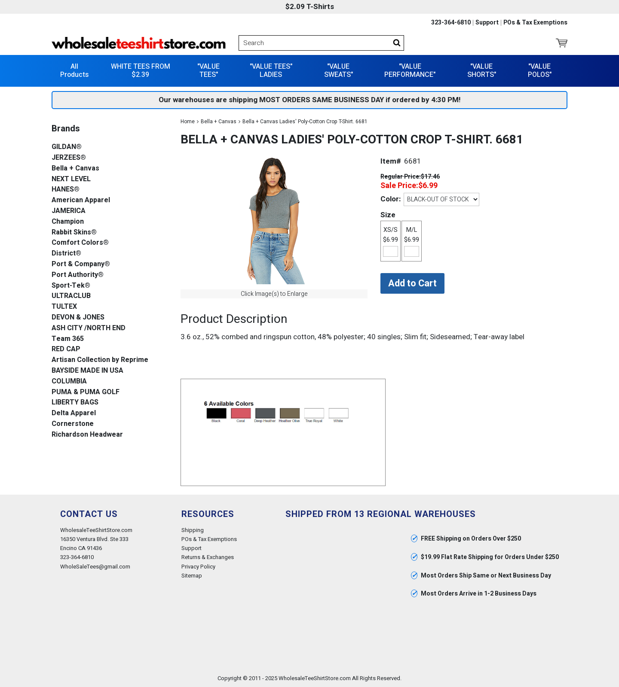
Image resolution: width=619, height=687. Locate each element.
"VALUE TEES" (208, 70)
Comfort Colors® (80, 242)
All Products (74, 70)
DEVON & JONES (78, 317)
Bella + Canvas (218, 121)
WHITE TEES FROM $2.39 (140, 70)
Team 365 (68, 339)
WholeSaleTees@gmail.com (95, 566)
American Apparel (81, 200)
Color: (390, 199)
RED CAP (66, 349)
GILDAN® (67, 147)
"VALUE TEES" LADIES (271, 70)
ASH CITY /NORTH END (89, 328)
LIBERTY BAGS (75, 402)
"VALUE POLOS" (540, 70)
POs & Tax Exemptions (535, 23)
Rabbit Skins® (74, 232)
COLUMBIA (69, 381)
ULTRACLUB (71, 296)
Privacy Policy (198, 566)
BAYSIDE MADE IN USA (87, 370)
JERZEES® (69, 157)
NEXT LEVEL (71, 179)
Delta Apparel (74, 413)
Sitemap (191, 575)
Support (487, 23)
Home (188, 121)
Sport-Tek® (71, 285)
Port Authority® (78, 275)
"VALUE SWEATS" (338, 70)
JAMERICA (69, 211)
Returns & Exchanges (207, 557)
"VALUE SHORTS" (481, 70)
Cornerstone (73, 424)
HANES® (66, 189)
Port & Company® (81, 264)
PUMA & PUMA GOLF (86, 392)
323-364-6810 (451, 23)
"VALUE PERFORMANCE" (409, 70)
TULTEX (64, 306)
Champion (68, 221)
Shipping (192, 530)
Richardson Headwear (87, 434)
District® (66, 253)
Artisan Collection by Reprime (100, 360)
